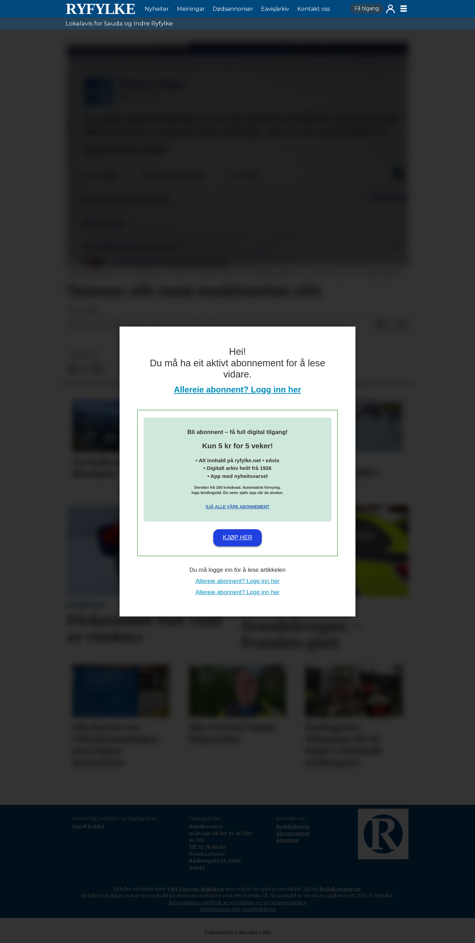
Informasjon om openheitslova (237, 909)
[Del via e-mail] (402, 325)
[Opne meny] (403, 8)
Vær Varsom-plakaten (195, 889)
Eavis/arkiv (275, 9)
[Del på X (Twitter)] (391, 325)
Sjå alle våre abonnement (237, 506)
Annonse (287, 840)
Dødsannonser (233, 9)
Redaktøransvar (340, 889)
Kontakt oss (313, 9)
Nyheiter (157, 9)
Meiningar (191, 9)
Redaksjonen (292, 826)
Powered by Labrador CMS (238, 932)
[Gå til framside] (100, 8)
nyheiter (84, 354)
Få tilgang (366, 8)
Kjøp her (237, 537)
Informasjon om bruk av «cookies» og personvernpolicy (238, 902)
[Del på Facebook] (380, 325)
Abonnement (293, 833)
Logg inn (390, 9)
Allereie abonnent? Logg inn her (237, 389)
